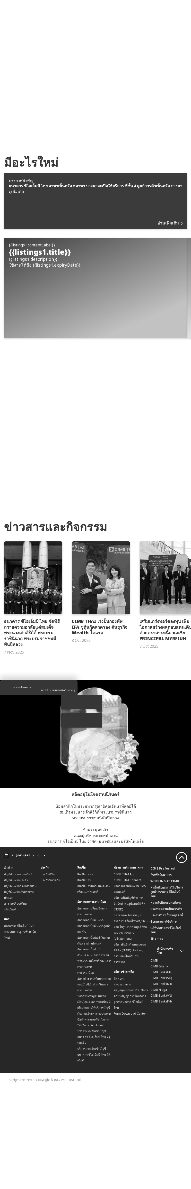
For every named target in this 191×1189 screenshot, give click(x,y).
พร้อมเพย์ (119, 992)
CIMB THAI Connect (127, 980)
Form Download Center (130, 1114)
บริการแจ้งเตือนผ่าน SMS (130, 986)
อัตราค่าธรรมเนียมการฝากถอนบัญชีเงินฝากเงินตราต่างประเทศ (94, 1085)
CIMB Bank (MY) (161, 1072)
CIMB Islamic (159, 1067)
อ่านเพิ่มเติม (169, 223)
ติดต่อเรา (119, 1079)
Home (40, 956)
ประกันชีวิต (48, 975)
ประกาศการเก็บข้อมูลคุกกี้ (166, 1015)
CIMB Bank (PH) (161, 1102)
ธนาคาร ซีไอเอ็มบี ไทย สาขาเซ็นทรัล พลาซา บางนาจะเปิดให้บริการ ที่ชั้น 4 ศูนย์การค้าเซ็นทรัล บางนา (95, 185)
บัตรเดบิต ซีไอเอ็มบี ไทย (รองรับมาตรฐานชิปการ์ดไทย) (20, 1032)
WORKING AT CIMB (164, 981)
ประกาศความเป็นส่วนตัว (166, 1009)
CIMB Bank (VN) (161, 1096)
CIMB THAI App (124, 975)
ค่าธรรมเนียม (85, 1073)
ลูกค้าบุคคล (23, 956)
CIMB (154, 1061)
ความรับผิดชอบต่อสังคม (165, 1003)
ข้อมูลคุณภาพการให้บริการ (131, 1090)
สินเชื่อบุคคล (85, 975)
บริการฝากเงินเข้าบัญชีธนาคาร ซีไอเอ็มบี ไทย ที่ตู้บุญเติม (94, 1137)
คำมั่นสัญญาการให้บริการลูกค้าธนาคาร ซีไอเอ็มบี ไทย (130, 1102)
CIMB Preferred (162, 969)
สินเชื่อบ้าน (84, 980)
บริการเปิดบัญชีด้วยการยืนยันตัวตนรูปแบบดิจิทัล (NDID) (129, 1004)
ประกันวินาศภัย (50, 980)
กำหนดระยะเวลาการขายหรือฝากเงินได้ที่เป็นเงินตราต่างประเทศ (94, 1061)
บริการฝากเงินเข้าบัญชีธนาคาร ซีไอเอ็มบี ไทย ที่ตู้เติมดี (94, 1155)
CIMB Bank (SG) (161, 1078)
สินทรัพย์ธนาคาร (161, 975)
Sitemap (156, 1039)
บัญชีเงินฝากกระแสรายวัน (20, 986)
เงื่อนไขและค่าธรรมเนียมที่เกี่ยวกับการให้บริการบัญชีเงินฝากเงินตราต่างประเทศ (94, 1108)
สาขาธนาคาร (122, 1085)
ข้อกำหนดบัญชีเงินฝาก (91, 1096)
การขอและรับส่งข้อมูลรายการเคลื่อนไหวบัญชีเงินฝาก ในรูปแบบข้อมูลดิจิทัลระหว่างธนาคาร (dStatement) (131, 1027)
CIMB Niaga (158, 1090)
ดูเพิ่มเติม (16, 191)
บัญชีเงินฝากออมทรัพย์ (18, 975)
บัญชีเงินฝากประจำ (16, 980)
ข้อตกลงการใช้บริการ (163, 1022)
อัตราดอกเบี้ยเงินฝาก (90, 1020)
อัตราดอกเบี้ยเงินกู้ (88, 1050)
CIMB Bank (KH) (161, 1084)
